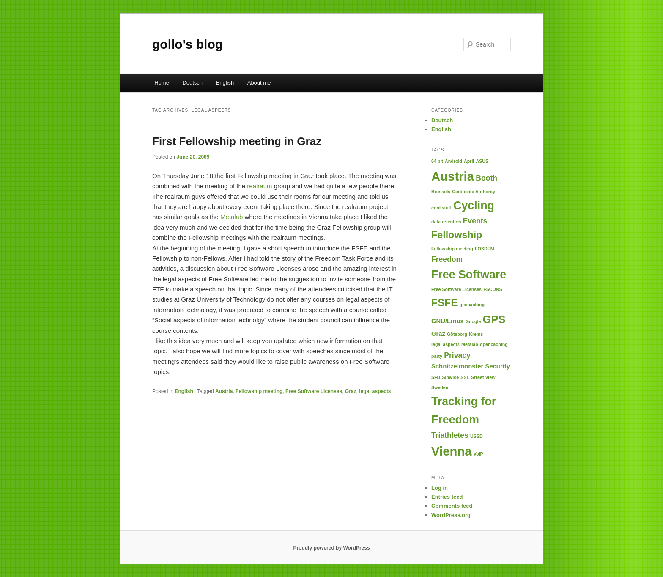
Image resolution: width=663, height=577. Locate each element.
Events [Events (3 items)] (475, 221)
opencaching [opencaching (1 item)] (494, 344)
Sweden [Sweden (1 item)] (439, 387)
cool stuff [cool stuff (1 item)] (441, 207)
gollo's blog (187, 44)
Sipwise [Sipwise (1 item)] (450, 377)
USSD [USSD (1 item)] (476, 436)
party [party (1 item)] (436, 356)
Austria (224, 391)
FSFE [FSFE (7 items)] (444, 302)
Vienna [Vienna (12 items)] (451, 451)
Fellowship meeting (259, 391)
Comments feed (452, 506)
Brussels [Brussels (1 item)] (440, 191)
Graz (350, 391)
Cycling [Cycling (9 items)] (473, 205)
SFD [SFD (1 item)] (435, 377)
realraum (259, 186)
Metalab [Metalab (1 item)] (469, 344)
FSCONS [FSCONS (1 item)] (492, 289)
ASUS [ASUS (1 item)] (482, 161)
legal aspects (375, 391)
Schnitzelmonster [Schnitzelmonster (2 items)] (457, 366)
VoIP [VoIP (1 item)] (478, 453)
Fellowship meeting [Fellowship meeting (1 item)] (452, 248)
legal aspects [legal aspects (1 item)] (445, 344)
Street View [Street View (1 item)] (483, 377)
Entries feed (447, 497)
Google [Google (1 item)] (473, 321)
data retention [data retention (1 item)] (446, 221)
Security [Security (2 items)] (497, 366)
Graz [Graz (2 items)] (438, 333)
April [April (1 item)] (469, 161)
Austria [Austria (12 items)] (452, 176)
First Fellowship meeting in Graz (236, 141)
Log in (439, 488)
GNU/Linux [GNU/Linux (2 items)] (447, 321)
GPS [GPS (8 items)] (494, 319)
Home (161, 83)
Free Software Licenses (313, 391)
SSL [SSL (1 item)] (464, 377)
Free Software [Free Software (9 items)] (468, 274)
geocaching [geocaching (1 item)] (472, 304)
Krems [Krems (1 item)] (476, 334)
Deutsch (192, 83)
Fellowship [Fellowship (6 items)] (456, 234)
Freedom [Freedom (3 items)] (447, 259)
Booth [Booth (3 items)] (486, 178)
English (225, 83)
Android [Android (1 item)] (453, 161)
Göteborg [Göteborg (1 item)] (457, 334)
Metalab (231, 216)
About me (259, 83)
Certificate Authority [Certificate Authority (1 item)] (473, 191)
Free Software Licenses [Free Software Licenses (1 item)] (456, 289)
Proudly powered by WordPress (331, 548)
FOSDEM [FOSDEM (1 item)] (484, 248)
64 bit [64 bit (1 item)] (437, 161)
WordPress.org (451, 515)
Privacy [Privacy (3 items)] (457, 355)
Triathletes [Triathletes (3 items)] (449, 435)
